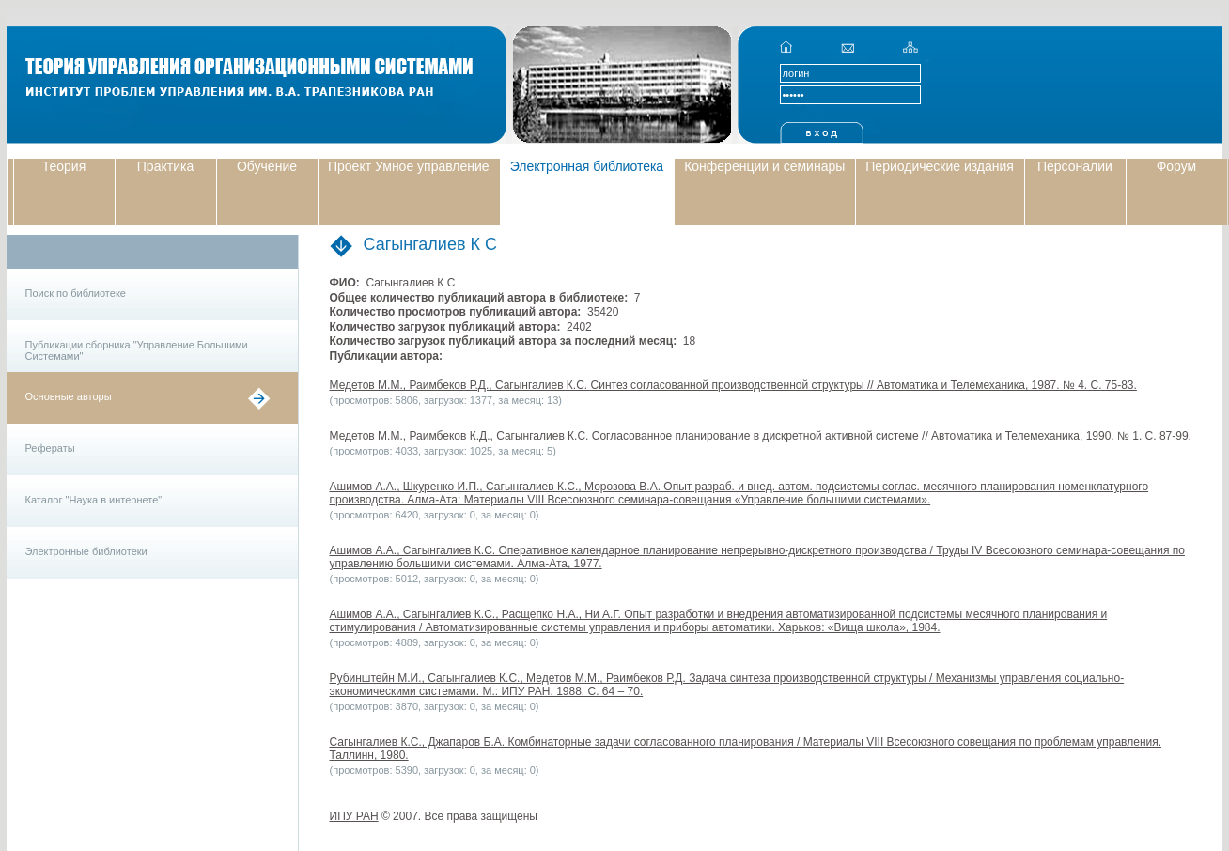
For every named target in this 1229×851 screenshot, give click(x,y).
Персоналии (1074, 166)
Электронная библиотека (587, 166)
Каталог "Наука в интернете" (94, 499)
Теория (64, 166)
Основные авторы (68, 396)
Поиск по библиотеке (75, 293)
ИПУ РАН (354, 816)
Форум (1177, 166)
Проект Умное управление (409, 166)
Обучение (267, 166)
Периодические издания (939, 166)
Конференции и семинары (764, 166)
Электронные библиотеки (86, 551)
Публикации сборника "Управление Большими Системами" (136, 350)
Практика (165, 166)
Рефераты (50, 448)
